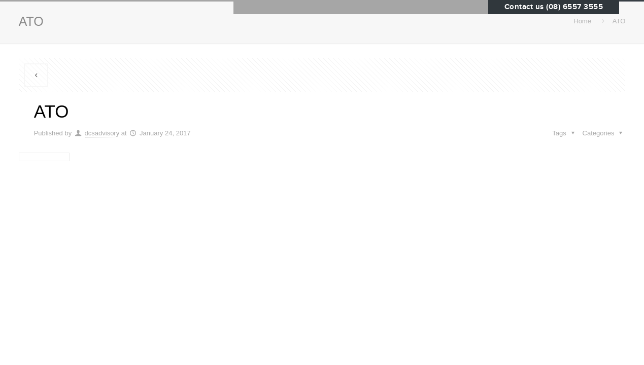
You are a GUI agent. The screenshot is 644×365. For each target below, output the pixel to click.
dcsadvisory (102, 133)
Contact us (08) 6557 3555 (553, 7)
